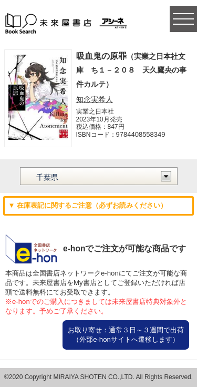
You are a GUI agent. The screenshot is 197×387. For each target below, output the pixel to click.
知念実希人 (94, 99)
